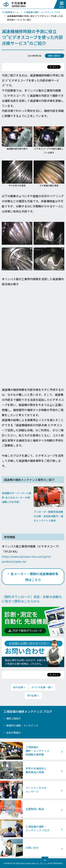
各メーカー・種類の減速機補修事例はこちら (34, 576)
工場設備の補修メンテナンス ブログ (28, 711)
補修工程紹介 (13, 718)
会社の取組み (13, 732)
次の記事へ (33, 695)
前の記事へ (19, 687)
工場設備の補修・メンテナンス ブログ (42, 12)
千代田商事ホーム (10, 12)
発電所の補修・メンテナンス (22, 725)
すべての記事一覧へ (42, 687)
